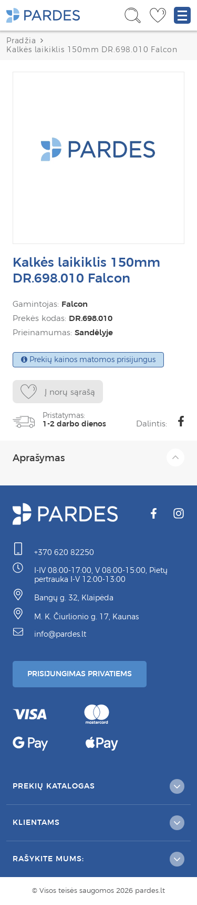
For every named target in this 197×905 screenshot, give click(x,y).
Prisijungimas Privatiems (79, 673)
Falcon (74, 303)
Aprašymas (98, 457)
